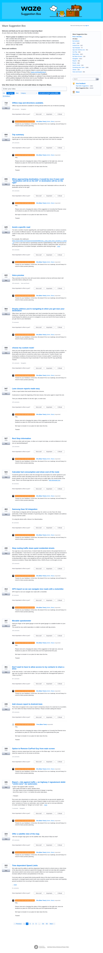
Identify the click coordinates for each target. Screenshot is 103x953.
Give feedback (80, 83)
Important (50, 114)
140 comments (15, 630)
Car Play (75, 52)
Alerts (74, 43)
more (58, 246)
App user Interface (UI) (79, 50)
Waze (77, 92)
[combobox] (85, 79)
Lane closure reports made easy (26, 389)
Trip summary (18, 135)
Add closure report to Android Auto (27, 704)
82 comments (15, 522)
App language (76, 47)
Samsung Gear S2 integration (24, 509)
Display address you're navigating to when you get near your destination (38, 310)
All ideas (75, 39)
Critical (61, 114)
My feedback (6, 96)
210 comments (15, 563)
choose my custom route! (23, 348)
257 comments (15, 678)
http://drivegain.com (54, 480)
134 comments (15, 142)
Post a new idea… (78, 36)
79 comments (15, 322)
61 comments (15, 888)
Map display (76, 54)
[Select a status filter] (49, 93)
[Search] (97, 79)
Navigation (23, 109)
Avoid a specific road (21, 227)
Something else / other (79, 67)
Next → (52, 924)
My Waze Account (77, 56)
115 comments (15, 756)
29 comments (15, 483)
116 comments (15, 446)
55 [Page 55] (47, 924)
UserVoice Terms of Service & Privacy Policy (58, 946)
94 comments (15, 595)
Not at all (39, 114)
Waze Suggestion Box (82, 88)
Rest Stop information (21, 438)
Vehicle (74, 69)
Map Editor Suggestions (82, 86)
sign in (87, 25)
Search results (76, 65)
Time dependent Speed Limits (25, 866)
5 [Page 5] (36, 924)
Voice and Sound (25, 283)
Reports (75, 61)
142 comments (15, 190)
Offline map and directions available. (28, 103)
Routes (74, 63)
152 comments (15, 249)
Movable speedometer (21, 621)
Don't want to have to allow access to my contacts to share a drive (38, 668)
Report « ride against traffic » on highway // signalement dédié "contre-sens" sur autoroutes (38, 783)
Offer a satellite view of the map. (26, 834)
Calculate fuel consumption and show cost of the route (35, 472)
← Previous (18, 924)
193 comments (15, 712)
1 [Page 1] (24, 924)
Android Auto (76, 45)
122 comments (15, 840)
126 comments (15, 283)
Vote (6, 108)
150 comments (15, 109)
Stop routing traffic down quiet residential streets (33, 548)
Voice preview (18, 275)
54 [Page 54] (43, 924)
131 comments (15, 363)
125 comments (15, 402)
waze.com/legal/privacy (38, 72)
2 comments (15, 808)
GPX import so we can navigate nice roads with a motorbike (37, 589)
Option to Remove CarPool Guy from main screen (33, 749)
